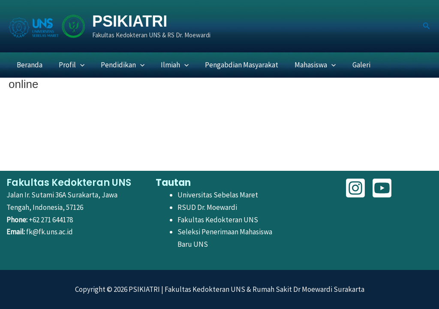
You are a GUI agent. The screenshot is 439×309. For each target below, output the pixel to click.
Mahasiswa (306, 65)
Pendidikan (118, 65)
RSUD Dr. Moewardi (207, 207)
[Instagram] (355, 188)
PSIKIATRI (129, 21)
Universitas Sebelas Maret (217, 195)
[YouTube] (382, 188)
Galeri (350, 65)
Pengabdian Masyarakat (234, 65)
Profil (69, 65)
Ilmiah (169, 65)
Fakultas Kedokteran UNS (217, 219)
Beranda (29, 65)
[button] (426, 26)
